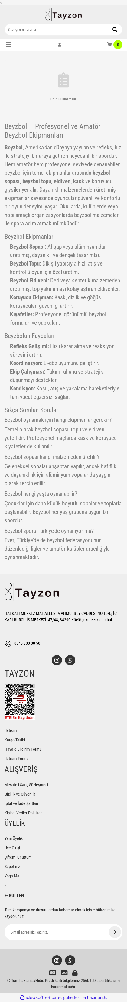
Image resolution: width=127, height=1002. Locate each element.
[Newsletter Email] (63, 932)
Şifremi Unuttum (18, 857)
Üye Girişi (12, 847)
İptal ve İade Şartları (21, 803)
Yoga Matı (13, 875)
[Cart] (114, 45)
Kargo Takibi (15, 739)
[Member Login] (59, 45)
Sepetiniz (12, 866)
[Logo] (63, 14)
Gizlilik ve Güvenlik (20, 794)
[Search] (63, 30)
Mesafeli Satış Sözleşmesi (26, 784)
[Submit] (115, 932)
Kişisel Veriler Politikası (24, 812)
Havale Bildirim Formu (23, 749)
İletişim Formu (17, 758)
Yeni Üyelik (14, 838)
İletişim (11, 730)
